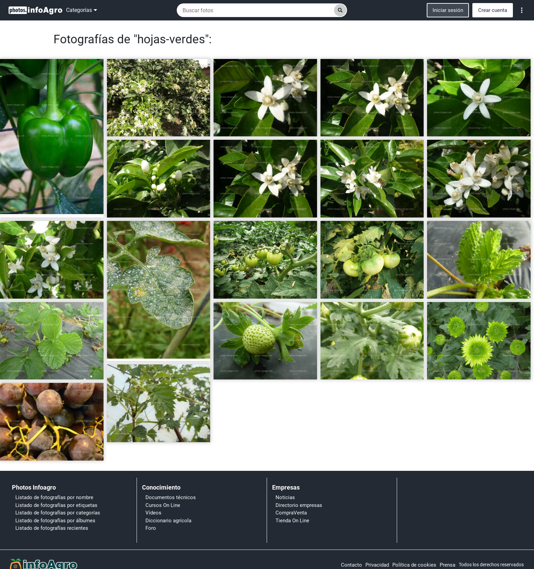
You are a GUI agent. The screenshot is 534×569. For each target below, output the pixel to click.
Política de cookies (414, 565)
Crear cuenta (492, 10)
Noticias (285, 497)
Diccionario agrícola (168, 521)
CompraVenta (291, 513)
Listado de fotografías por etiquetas (56, 505)
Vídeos (153, 513)
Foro (150, 528)
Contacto (351, 565)
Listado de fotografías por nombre (54, 497)
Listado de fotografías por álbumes (55, 521)
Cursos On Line (162, 505)
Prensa (447, 565)
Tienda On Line (292, 521)
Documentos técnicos (170, 497)
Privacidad (377, 565)
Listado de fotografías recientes (51, 528)
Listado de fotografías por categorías (57, 513)
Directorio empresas (299, 505)
